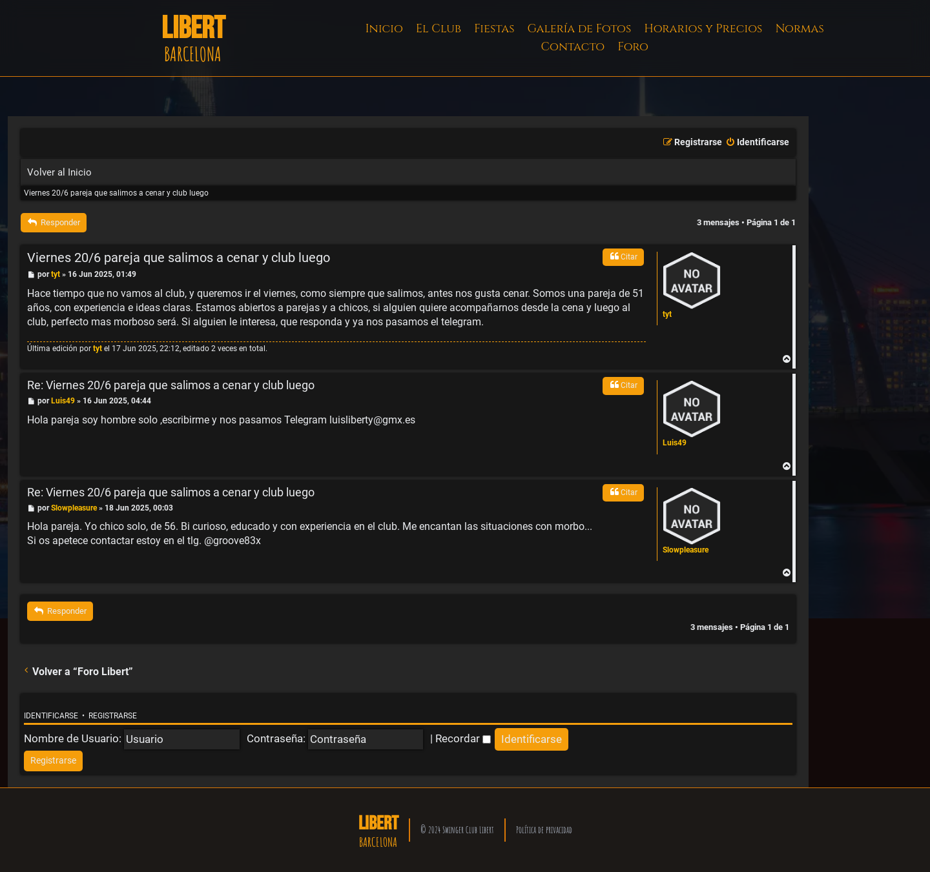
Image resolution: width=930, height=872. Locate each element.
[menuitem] (757, 142)
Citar (623, 256)
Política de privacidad (544, 829)
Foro (632, 47)
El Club (438, 29)
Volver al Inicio (59, 172)
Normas (799, 29)
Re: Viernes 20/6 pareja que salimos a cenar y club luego (171, 385)
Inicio (384, 29)
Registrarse (112, 715)
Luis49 (675, 442)
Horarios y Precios (703, 29)
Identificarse (51, 715)
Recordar (463, 738)
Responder (53, 222)
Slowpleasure (685, 549)
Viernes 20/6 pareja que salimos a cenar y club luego (116, 193)
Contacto (572, 47)
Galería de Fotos (580, 29)
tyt (667, 314)
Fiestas (494, 29)
